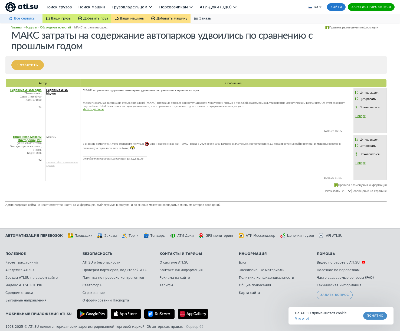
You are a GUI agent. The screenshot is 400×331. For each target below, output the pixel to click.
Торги (130, 235)
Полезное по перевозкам (338, 270)
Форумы (31, 27)
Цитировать (367, 98)
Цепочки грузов (297, 235)
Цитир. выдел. (369, 92)
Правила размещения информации (353, 27)
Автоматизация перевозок (34, 236)
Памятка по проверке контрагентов (113, 278)
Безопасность (98, 254)
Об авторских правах (165, 327)
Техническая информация (339, 285)
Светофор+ (92, 285)
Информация (253, 254)
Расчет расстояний (21, 262)
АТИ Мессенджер (257, 235)
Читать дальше (93, 109)
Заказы (107, 235)
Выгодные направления (25, 300)
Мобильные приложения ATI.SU (38, 314)
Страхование (94, 293)
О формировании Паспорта (106, 300)
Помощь (326, 254)
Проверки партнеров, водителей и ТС (115, 270)
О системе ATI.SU (173, 262)
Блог (243, 262)
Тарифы (166, 285)
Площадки (80, 235)
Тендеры (154, 235)
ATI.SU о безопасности (101, 262)
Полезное (15, 254)
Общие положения (255, 285)
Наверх (360, 116)
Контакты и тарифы (180, 254)
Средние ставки (19, 293)
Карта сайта (249, 293)
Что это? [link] (302, 318)
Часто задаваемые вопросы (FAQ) (345, 278)
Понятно (375, 315)
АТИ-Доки (182, 236)
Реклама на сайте (174, 278)
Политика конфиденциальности (266, 278)
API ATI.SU (330, 235)
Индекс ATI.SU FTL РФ (23, 285)
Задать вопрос (334, 295)
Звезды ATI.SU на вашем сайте (31, 278)
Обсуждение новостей (55, 27)
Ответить (29, 65)
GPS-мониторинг (216, 235)
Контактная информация (180, 270)
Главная (16, 27)
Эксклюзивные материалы (261, 270)
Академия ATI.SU (19, 270)
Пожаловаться (369, 107)
